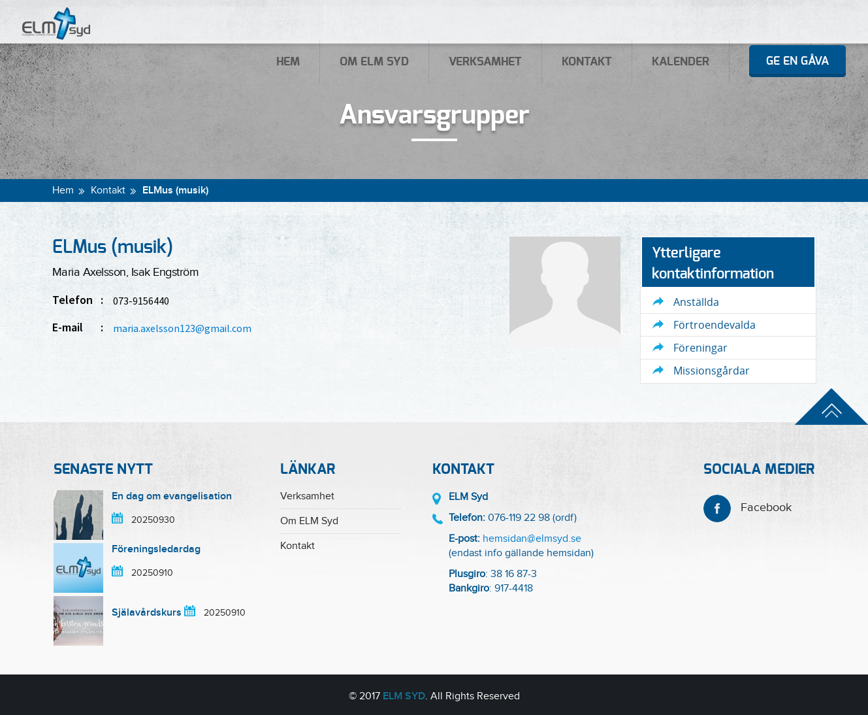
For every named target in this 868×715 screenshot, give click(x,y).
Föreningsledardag (156, 549)
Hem (288, 62)
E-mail (77, 327)
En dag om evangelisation (172, 496)
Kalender (680, 62)
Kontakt (587, 62)
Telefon (77, 300)
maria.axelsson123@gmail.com (182, 328)
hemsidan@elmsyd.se (532, 539)
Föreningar (700, 348)
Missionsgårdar (711, 370)
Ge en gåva (797, 61)
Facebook (747, 507)
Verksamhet (485, 62)
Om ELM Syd (374, 62)
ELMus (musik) (175, 190)
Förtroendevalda (714, 325)
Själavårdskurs (147, 613)
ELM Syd (404, 696)
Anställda (696, 302)
